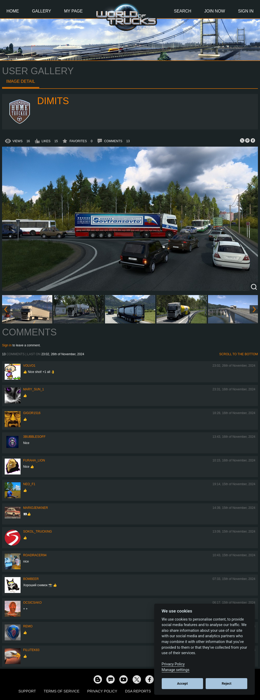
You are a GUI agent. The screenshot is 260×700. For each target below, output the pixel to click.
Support (27, 691)
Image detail (20, 81)
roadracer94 (35, 555)
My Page (73, 11)
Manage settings (176, 670)
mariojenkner (35, 508)
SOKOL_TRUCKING (37, 531)
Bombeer (31, 579)
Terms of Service (61, 691)
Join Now (214, 11)
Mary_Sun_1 (33, 389)
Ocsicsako (32, 602)
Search (182, 11)
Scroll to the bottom (238, 354)
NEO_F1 (29, 484)
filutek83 (31, 650)
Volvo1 (29, 365)
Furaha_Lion (34, 460)
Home (12, 11)
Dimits (53, 101)
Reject (226, 683)
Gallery (41, 11)
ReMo (27, 626)
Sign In (246, 11)
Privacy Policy (102, 691)
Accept (182, 683)
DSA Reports (138, 691)
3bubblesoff (34, 437)
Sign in (7, 345)
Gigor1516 (32, 413)
